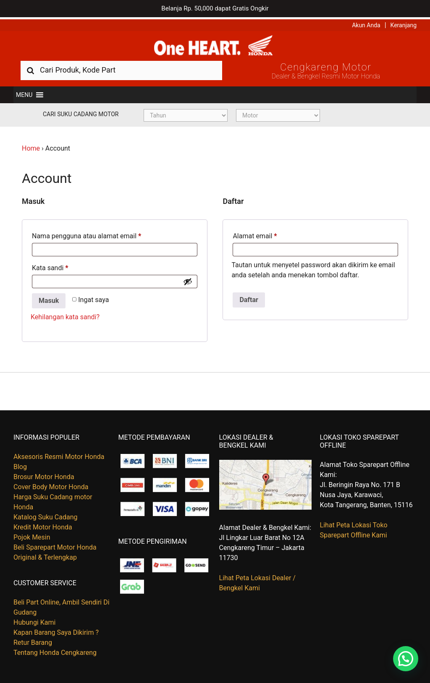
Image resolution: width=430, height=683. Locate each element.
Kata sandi (50, 266)
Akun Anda (366, 23)
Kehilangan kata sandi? (65, 315)
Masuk (49, 299)
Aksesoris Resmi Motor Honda (59, 455)
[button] (24, 93)
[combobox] (121, 68)
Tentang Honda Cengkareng (55, 651)
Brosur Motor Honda (43, 475)
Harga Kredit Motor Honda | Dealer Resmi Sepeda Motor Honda (215, 44)
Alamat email (255, 234)
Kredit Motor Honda (42, 525)
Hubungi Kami (34, 621)
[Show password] (187, 279)
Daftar (248, 298)
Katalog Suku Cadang (45, 515)
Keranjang (404, 23)
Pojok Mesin (31, 536)
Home (31, 147)
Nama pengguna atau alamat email (86, 234)
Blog (20, 465)
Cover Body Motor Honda (50, 485)
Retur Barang (32, 641)
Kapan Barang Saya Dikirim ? (56, 631)
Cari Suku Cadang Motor (80, 112)
